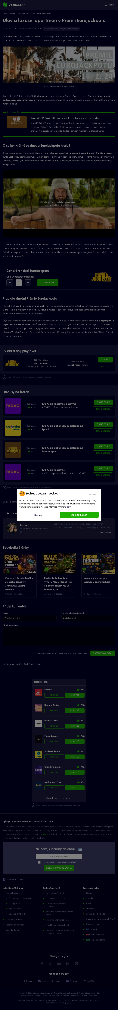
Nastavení (38, 515)
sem (69, 507)
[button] (93, 493)
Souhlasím (81, 515)
